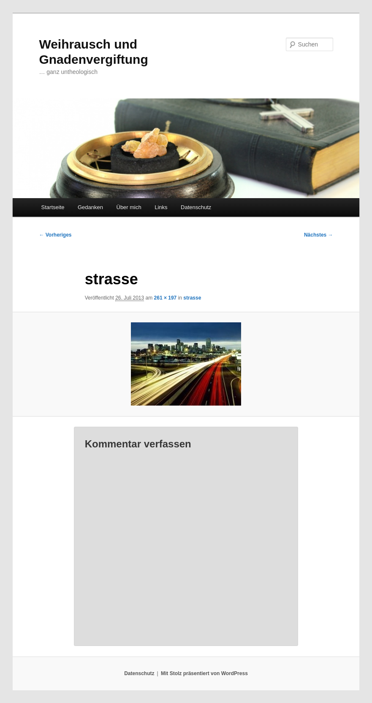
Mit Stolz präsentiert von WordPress (204, 673)
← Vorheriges (55, 235)
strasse (192, 298)
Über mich (129, 207)
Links (161, 207)
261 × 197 (165, 298)
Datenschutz (196, 207)
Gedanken (90, 207)
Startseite (53, 207)
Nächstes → (318, 235)
